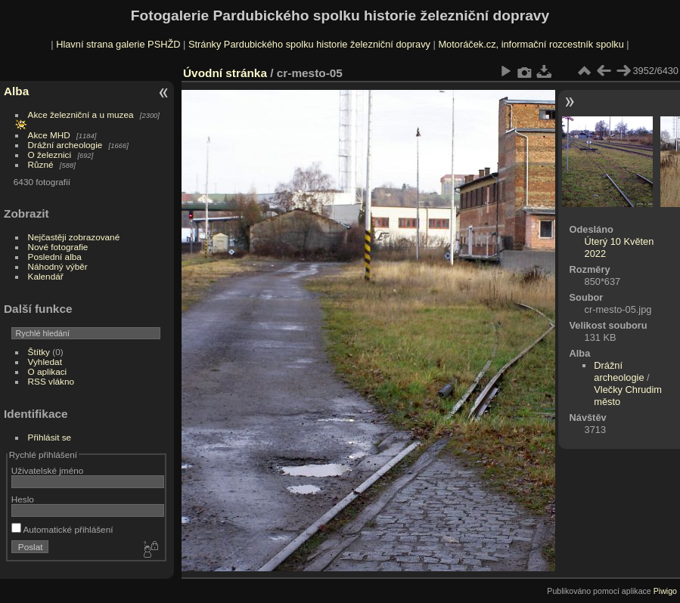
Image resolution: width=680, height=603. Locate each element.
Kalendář (46, 276)
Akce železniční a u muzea (81, 114)
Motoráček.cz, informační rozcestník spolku (530, 44)
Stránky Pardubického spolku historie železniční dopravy (309, 44)
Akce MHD (49, 135)
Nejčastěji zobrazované (74, 237)
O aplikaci (47, 371)
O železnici (50, 154)
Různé (41, 164)
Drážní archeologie (65, 145)
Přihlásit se (50, 437)
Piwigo (665, 590)
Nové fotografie (58, 247)
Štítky (39, 352)
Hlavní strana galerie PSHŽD (118, 44)
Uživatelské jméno (47, 470)
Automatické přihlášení (62, 529)
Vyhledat (45, 361)
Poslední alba (55, 256)
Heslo (22, 499)
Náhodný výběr (58, 266)
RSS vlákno (51, 381)
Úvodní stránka (225, 72)
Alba (16, 91)
